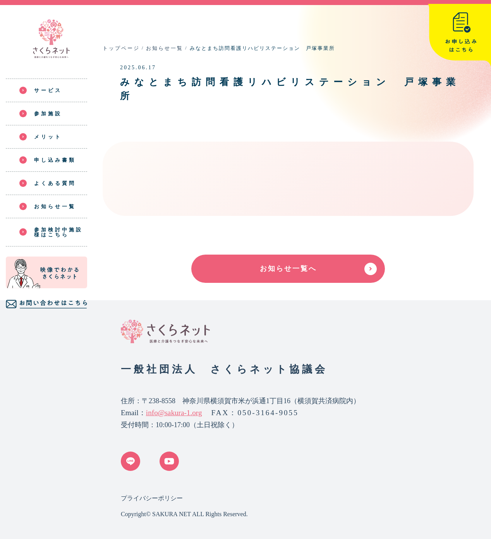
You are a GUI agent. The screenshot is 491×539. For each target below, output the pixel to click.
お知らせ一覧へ (288, 268)
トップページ (121, 48)
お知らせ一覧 (164, 48)
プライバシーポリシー (152, 498)
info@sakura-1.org (174, 413)
